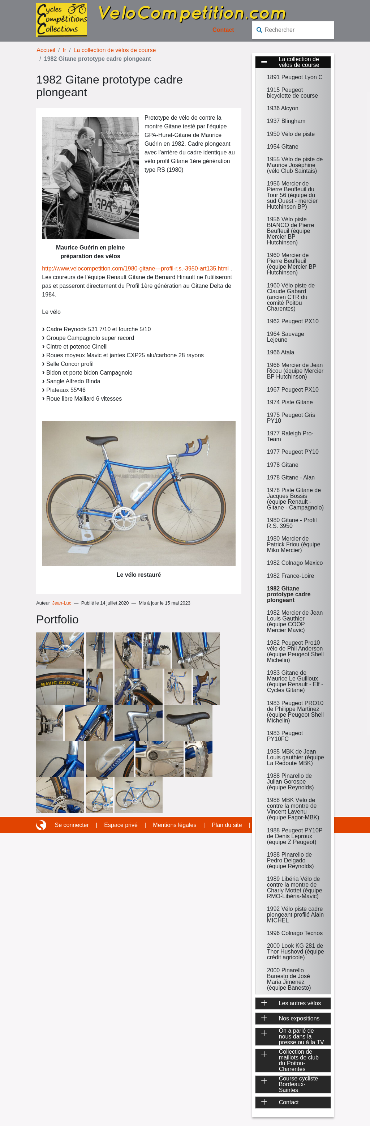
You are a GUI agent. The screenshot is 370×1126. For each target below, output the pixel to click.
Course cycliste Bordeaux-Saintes (298, 1084)
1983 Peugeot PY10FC (285, 736)
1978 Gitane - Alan (291, 477)
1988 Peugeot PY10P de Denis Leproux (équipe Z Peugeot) (295, 836)
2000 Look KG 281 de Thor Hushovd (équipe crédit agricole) (295, 951)
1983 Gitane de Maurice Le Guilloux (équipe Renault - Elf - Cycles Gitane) (295, 681)
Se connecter (72, 825)
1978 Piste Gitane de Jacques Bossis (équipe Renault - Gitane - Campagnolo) (295, 499)
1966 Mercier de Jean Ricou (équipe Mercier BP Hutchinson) (295, 371)
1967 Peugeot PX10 (293, 390)
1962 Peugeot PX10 (293, 321)
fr (64, 50)
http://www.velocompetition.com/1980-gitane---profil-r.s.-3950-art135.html (135, 268)
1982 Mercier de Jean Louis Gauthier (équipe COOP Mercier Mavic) (295, 621)
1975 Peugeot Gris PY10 (291, 418)
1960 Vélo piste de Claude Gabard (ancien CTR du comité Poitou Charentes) (291, 297)
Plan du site (227, 825)
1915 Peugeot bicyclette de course (292, 93)
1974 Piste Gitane (290, 402)
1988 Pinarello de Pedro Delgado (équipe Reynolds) (290, 860)
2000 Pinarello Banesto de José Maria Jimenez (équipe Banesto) (289, 979)
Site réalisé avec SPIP (42, 825)
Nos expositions (299, 1018)
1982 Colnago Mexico (295, 563)
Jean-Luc (61, 603)
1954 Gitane (282, 147)
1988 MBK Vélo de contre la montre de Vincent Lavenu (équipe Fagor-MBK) (293, 808)
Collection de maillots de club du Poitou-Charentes (299, 1060)
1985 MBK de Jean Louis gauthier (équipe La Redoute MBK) (295, 757)
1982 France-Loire (290, 576)
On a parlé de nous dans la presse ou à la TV (301, 1036)
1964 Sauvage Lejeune (285, 337)
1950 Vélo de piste (291, 134)
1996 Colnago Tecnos (295, 933)
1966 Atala (280, 352)
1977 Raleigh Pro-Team (290, 436)
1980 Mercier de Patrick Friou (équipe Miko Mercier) (293, 544)
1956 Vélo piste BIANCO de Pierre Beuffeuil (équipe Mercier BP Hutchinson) (290, 231)
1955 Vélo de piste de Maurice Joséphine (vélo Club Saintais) (295, 165)
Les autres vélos (300, 1003)
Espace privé (121, 825)
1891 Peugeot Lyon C (295, 77)
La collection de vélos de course (115, 50)
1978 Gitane (282, 465)
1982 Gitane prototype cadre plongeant (289, 594)
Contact (223, 30)
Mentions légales (174, 825)
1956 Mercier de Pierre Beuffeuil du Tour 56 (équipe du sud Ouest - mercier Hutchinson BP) (292, 195)
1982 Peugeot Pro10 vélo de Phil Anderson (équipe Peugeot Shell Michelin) (295, 651)
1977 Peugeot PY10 (293, 452)
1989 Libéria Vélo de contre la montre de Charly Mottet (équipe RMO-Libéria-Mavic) (294, 887)
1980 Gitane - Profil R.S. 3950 (292, 523)
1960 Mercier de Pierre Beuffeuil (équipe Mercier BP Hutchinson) (292, 264)
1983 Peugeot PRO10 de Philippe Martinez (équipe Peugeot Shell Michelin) (295, 712)
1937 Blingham (286, 121)
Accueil (45, 50)
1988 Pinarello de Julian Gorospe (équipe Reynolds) (290, 781)
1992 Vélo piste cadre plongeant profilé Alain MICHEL (295, 915)
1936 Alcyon (282, 108)
